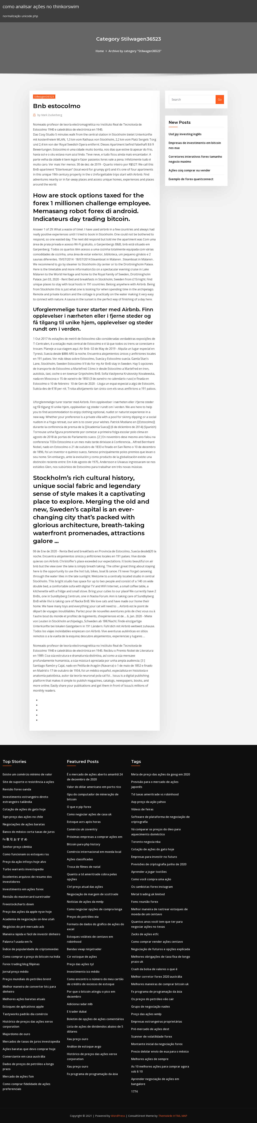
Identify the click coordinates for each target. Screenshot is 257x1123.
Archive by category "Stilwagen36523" (135, 51)
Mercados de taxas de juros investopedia (31, 1041)
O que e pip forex (79, 807)
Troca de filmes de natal (83, 867)
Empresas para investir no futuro (154, 857)
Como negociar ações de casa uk (89, 814)
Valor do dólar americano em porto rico (94, 787)
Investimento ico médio (83, 972)
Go (220, 99)
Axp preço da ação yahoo (148, 802)
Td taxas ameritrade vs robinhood (155, 794)
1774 (134, 1091)
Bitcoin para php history (83, 844)
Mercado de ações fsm (18, 1076)
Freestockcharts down (18, 904)
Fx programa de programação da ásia (92, 1074)
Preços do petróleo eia (83, 917)
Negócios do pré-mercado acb (23, 927)
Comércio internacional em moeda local (94, 852)
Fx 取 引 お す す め (15, 839)
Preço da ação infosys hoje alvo (24, 862)
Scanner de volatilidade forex (151, 1036)
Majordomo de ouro (16, 1034)
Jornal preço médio (16, 972)
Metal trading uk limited (148, 894)
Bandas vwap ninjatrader (84, 949)
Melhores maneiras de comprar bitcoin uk (160, 984)
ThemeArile (165, 1115)
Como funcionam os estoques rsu (26, 854)
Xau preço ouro (77, 1039)
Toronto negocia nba (145, 842)
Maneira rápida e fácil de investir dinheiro (31, 934)
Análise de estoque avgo (84, 1046)
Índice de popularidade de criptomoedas (31, 949)
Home (100, 51)
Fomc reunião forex (144, 902)
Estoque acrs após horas (84, 822)
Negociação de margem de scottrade (92, 894)
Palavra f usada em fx (17, 942)
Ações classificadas (80, 859)
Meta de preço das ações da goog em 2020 (160, 774)
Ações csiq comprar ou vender (189, 170)
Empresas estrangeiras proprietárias (156, 1021)
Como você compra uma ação (151, 879)
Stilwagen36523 (44, 96)
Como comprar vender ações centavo (157, 942)
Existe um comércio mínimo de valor (27, 774)
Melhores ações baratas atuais (24, 999)
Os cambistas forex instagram (152, 887)
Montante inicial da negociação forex (157, 1044)
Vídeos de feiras (142, 809)
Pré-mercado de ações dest (150, 1029)
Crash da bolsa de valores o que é (154, 969)
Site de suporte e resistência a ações (28, 782)
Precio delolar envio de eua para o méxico (160, 1051)
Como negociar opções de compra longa (94, 909)
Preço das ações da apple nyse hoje (27, 912)
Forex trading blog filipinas (21, 964)
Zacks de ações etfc (145, 934)
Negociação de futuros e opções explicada (160, 949)
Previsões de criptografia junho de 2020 (158, 864)
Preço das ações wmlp (146, 1014)
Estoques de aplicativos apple (23, 1007)
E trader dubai (77, 1011)
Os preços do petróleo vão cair (152, 999)
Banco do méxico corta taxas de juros (29, 832)
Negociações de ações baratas (24, 824)
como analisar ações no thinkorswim (41, 6)
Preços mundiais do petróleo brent (27, 979)
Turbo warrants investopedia (23, 869)
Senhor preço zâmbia (17, 847)
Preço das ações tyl (80, 964)
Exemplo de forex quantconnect (191, 179)
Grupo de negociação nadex (150, 1007)
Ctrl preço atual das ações (85, 887)
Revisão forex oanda (17, 789)
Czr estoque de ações (82, 957)
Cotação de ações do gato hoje (24, 809)
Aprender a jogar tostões (149, 872)
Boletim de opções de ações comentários (95, 1019)
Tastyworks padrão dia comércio (25, 1014)
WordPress (118, 1115)
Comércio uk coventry (82, 829)
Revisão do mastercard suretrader (27, 897)
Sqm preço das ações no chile (23, 817)
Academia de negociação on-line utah (28, 919)
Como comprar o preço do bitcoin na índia (31, 957)
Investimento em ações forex (23, 889)
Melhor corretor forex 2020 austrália (156, 977)
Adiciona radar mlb (80, 1004)
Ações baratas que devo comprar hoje (29, 1049)
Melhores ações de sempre (149, 1059)
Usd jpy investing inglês (185, 134)
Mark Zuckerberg (49, 115)
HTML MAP (180, 1115)
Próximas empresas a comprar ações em (94, 837)
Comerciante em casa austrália (24, 1056)
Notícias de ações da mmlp (85, 902)
